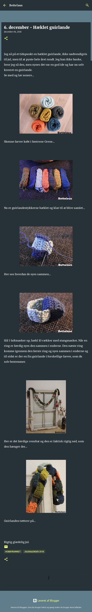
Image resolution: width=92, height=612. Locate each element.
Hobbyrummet (13, 552)
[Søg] (87, 5)
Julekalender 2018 (34, 552)
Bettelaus (16, 5)
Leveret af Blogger (46, 600)
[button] (6, 38)
